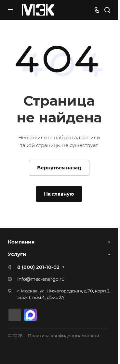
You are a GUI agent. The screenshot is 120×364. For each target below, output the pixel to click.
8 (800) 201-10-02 (38, 267)
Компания (21, 242)
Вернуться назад (59, 168)
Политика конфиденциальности (63, 335)
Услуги (17, 254)
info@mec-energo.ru (40, 279)
